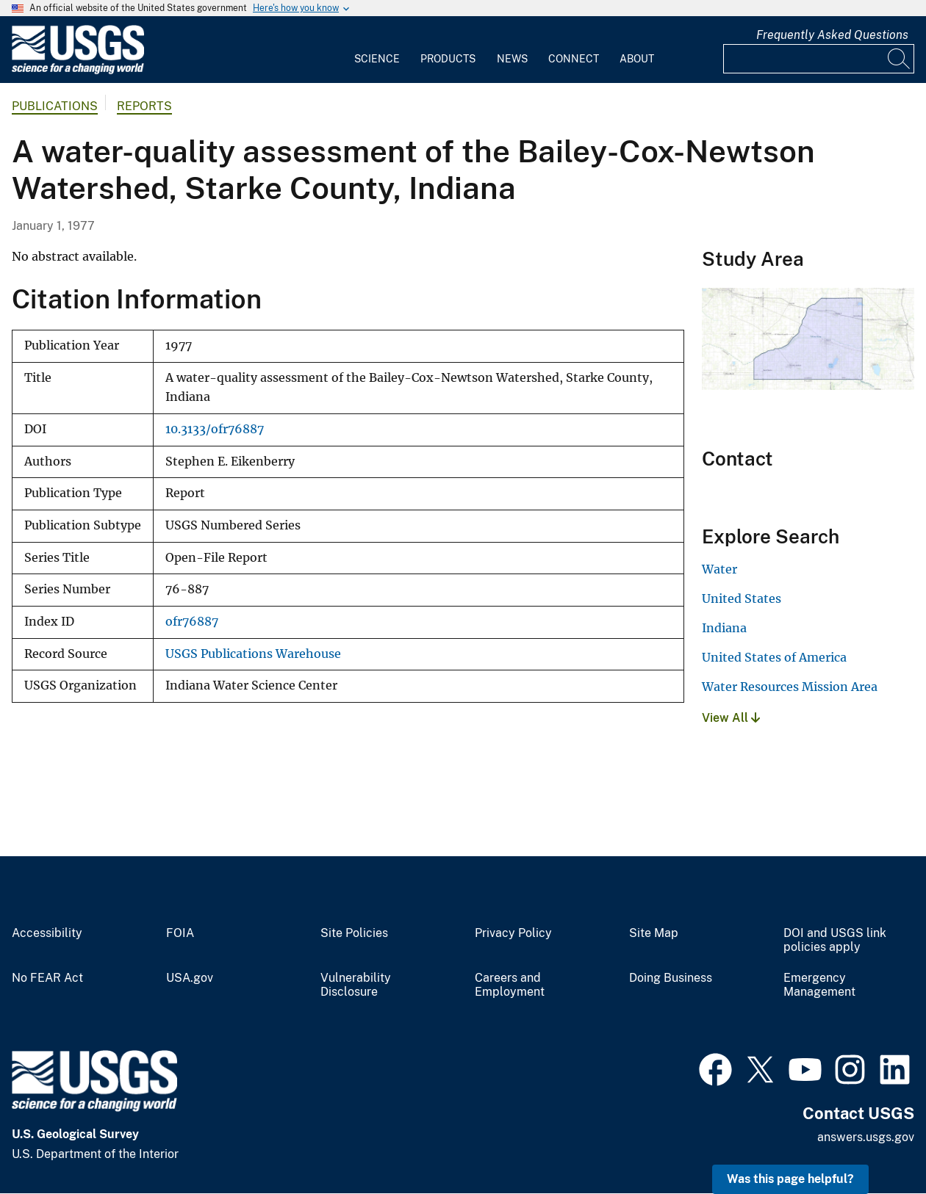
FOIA (180, 933)
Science (377, 59)
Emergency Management (819, 985)
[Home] (78, 71)
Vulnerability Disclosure (355, 985)
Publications (55, 106)
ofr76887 (191, 622)
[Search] (899, 58)
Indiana (724, 627)
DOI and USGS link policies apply (834, 940)
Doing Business (670, 978)
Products (447, 59)
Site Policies (354, 933)
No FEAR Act (47, 978)
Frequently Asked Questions (832, 35)
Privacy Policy (513, 933)
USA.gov (189, 978)
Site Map (653, 933)
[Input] (818, 58)
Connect (573, 59)
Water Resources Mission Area (789, 686)
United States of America (774, 657)
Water (719, 569)
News (512, 59)
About (637, 59)
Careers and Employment (510, 985)
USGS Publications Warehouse (253, 654)
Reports (144, 106)
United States (741, 598)
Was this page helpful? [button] (790, 1179)
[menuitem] (377, 50)
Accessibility (47, 933)
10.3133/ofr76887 (214, 429)
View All (731, 718)
